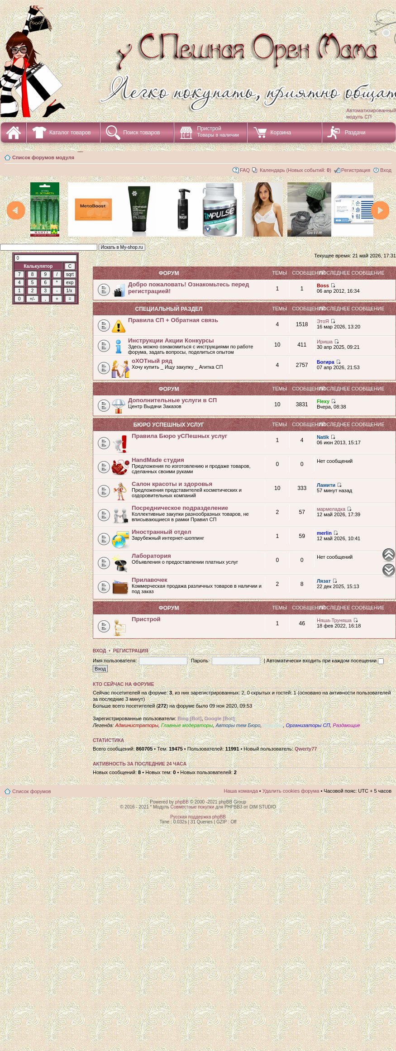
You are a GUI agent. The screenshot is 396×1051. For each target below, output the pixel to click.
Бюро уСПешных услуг (169, 425)
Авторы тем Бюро (237, 725)
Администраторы (136, 725)
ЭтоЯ (323, 321)
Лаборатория (151, 555)
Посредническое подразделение (180, 507)
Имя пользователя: (115, 660)
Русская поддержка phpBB (198, 816)
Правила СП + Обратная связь (173, 320)
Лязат (324, 581)
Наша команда (241, 791)
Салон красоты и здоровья (172, 483)
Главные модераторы (187, 725)
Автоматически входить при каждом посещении (325, 660)
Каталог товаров (70, 132)
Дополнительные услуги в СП (172, 400)
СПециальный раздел (168, 309)
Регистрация (355, 170)
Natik (323, 437)
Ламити (326, 485)
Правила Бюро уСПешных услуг (179, 436)
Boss (323, 285)
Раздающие (346, 725)
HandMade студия (158, 460)
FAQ (245, 170)
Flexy (323, 401)
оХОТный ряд (152, 360)
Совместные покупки (192, 806)
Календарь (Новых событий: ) (295, 170)
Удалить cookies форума (291, 791)
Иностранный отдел (161, 531)
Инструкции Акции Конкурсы (171, 340)
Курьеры (273, 725)
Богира (325, 362)
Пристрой (218, 131)
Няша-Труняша (334, 620)
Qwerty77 (306, 748)
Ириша (325, 341)
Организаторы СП (308, 725)
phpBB (182, 801)
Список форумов (31, 791)
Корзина (280, 132)
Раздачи (355, 132)
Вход (385, 170)
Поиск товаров (141, 132)
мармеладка (331, 509)
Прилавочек (149, 579)
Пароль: (200, 660)
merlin (324, 533)
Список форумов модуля (43, 157)
